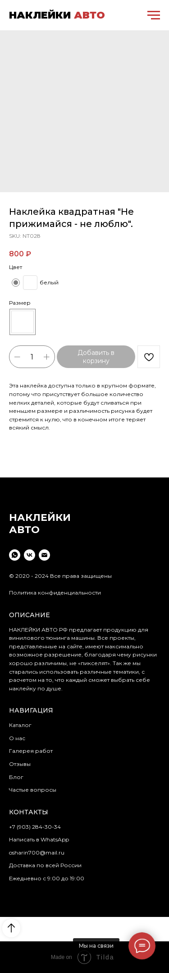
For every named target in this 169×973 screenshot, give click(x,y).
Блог (16, 777)
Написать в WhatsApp (39, 839)
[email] (44, 555)
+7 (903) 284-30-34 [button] (35, 826)
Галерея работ (31, 750)
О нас (17, 738)
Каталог (20, 725)
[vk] (29, 555)
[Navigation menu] (153, 15)
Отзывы (20, 763)
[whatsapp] (14, 555)
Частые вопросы (32, 789)
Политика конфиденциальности (55, 592)
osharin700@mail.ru (36, 852)
